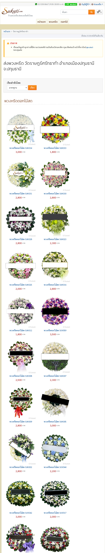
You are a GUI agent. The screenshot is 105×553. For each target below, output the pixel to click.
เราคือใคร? (9, 515)
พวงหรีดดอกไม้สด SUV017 (86, 376)
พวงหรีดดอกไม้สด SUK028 (53, 193)
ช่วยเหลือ (97, 4)
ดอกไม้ (64, 22)
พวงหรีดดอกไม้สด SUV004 (53, 421)
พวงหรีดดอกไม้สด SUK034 (20, 148)
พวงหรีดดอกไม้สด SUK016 (53, 239)
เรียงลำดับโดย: (14, 82)
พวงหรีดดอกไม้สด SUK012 (86, 239)
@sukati (73, 4)
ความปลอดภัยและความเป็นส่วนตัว (72, 545)
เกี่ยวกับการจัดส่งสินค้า (64, 521)
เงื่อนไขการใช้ (92, 545)
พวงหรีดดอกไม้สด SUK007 (86, 284)
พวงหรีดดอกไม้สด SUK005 (53, 330)
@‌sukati (89, 47)
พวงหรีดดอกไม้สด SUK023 (86, 193)
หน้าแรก (41, 22)
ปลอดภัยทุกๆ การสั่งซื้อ (14, 534)
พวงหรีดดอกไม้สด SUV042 (53, 376)
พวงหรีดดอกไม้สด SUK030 (20, 193)
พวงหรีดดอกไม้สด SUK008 (53, 284)
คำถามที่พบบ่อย (62, 518)
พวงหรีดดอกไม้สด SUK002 (86, 330)
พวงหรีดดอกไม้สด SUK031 (86, 148)
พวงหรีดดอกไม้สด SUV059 (20, 284)
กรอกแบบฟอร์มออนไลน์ (65, 515)
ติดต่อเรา (8, 518)
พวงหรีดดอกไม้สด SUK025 (20, 239)
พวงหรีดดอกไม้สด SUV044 (20, 376)
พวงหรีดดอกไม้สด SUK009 (20, 330)
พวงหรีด (53, 22)
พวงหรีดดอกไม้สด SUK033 (53, 148)
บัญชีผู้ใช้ (85, 4)
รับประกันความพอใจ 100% (16, 531)
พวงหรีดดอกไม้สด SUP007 (20, 421)
